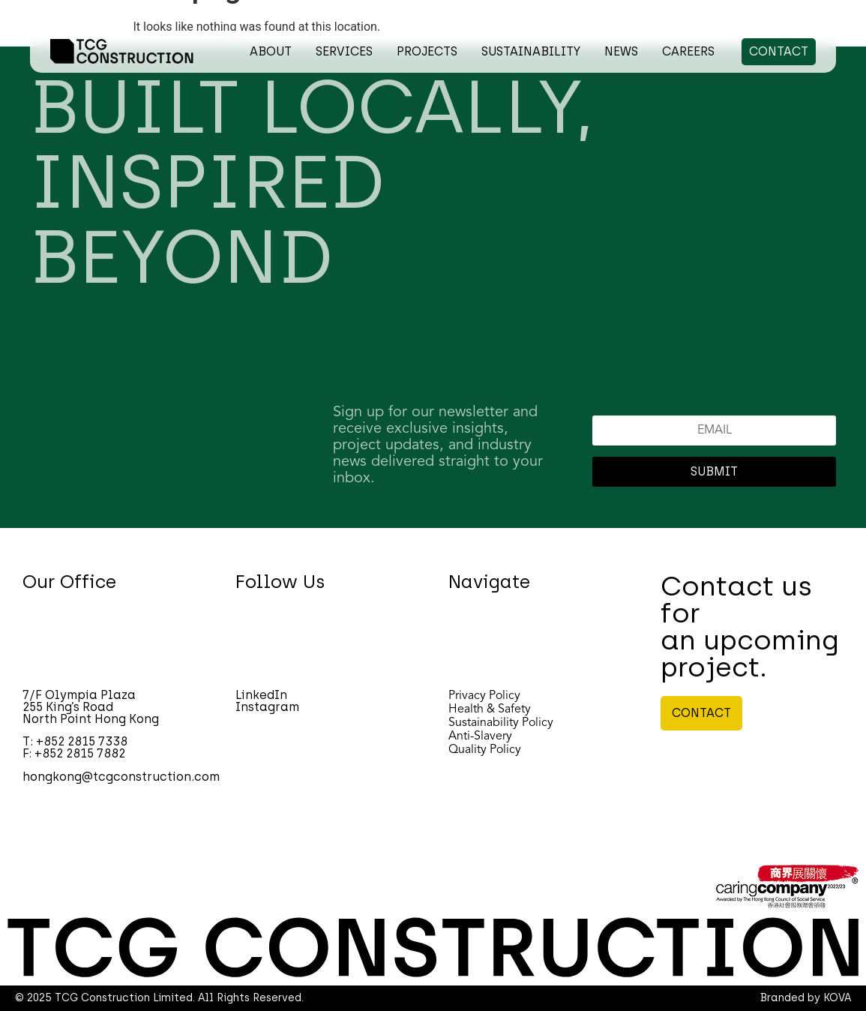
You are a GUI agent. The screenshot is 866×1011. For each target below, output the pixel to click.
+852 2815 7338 (81, 741)
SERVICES (344, 51)
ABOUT (271, 51)
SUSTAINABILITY (530, 51)
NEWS (621, 51)
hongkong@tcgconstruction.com (121, 777)
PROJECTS (427, 51)
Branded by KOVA (805, 998)
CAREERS (688, 51)
